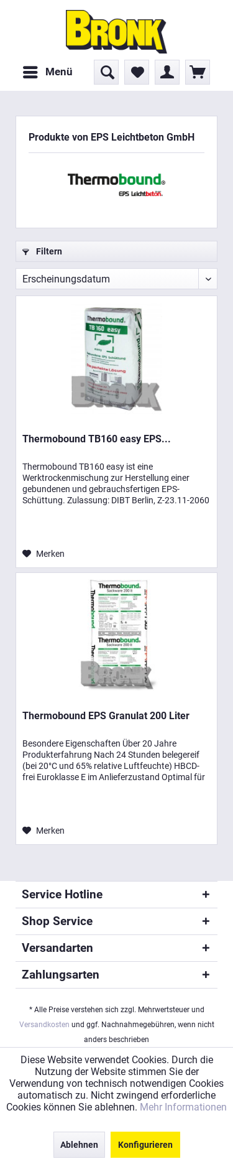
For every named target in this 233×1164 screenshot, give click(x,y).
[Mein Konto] (167, 72)
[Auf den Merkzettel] (43, 553)
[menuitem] (47, 72)
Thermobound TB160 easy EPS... (96, 439)
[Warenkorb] (197, 72)
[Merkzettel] (136, 72)
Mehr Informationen (183, 1107)
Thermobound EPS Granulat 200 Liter (106, 716)
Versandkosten (44, 1024)
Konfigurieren (145, 1145)
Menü (48, 70)
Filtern (42, 251)
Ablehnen (79, 1145)
